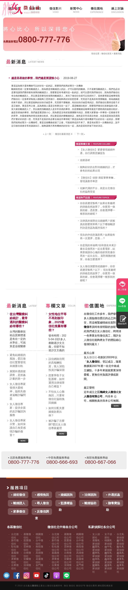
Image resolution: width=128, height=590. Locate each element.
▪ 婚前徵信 (18, 494)
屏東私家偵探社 (120, 562)
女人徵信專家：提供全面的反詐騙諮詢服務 (18, 409)
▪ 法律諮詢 (89, 494)
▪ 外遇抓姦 (113, 494)
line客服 (122, 306)
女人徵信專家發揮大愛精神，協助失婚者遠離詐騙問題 (18, 391)
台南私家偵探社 (96, 562)
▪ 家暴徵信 (18, 511)
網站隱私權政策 (105, 585)
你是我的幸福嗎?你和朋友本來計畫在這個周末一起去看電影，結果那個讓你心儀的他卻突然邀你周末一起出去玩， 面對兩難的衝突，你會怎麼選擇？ (98, 252)
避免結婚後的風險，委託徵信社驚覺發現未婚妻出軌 (18, 360)
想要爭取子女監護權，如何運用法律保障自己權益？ (56, 381)
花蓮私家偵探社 (108, 568)
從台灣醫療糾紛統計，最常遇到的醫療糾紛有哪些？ (19, 320)
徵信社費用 (91, 585)
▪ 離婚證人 (18, 503)
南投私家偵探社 (108, 556)
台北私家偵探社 (120, 537)
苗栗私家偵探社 (96, 550)
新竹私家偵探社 (120, 543)
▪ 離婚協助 (89, 503)
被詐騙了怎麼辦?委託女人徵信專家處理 (57, 424)
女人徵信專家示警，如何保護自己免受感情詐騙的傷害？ (18, 428)
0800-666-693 (62, 462)
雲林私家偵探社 (96, 556)
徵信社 (104, 53)
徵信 (66, 585)
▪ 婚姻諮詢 (65, 494)
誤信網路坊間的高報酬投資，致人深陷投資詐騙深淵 (56, 364)
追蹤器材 (85, 160)
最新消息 (118, 53)
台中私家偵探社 (108, 550)
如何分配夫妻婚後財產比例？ (56, 412)
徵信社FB (80, 585)
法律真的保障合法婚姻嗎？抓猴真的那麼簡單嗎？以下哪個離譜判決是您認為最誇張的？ (97, 224)
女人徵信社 (33, 585)
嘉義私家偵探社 (120, 556)
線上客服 (122, 289)
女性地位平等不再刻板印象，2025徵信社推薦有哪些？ (57, 322)
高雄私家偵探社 (108, 562)
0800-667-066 (100, 462)
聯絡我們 (122, 323)
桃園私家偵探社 (108, 543)
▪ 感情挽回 (42, 494)
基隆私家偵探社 (96, 543)
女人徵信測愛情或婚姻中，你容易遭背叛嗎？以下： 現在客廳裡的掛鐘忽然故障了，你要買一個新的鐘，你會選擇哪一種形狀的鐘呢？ (98, 273)
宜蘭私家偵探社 (96, 568)
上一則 (46, 134)
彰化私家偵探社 (120, 550)
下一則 (81, 134)
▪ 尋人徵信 (42, 503)
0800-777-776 (36, 39)
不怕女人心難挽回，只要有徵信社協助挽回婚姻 (56, 397)
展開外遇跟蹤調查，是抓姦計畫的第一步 (18, 375)
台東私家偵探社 (120, 568)
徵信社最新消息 (64, 134)
